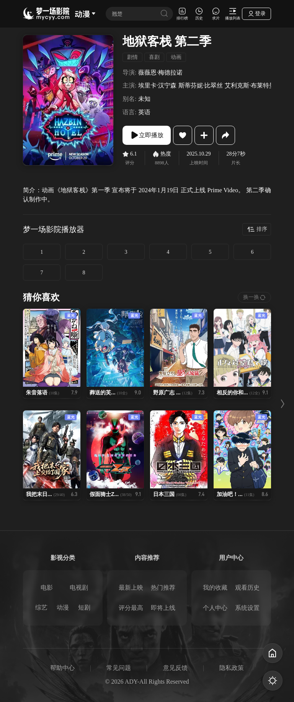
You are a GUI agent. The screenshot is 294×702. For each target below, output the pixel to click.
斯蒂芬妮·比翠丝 (200, 85)
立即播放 (146, 135)
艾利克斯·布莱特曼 (250, 85)
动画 (176, 57)
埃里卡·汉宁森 (157, 85)
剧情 (132, 57)
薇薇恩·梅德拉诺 (160, 72)
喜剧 (154, 57)
